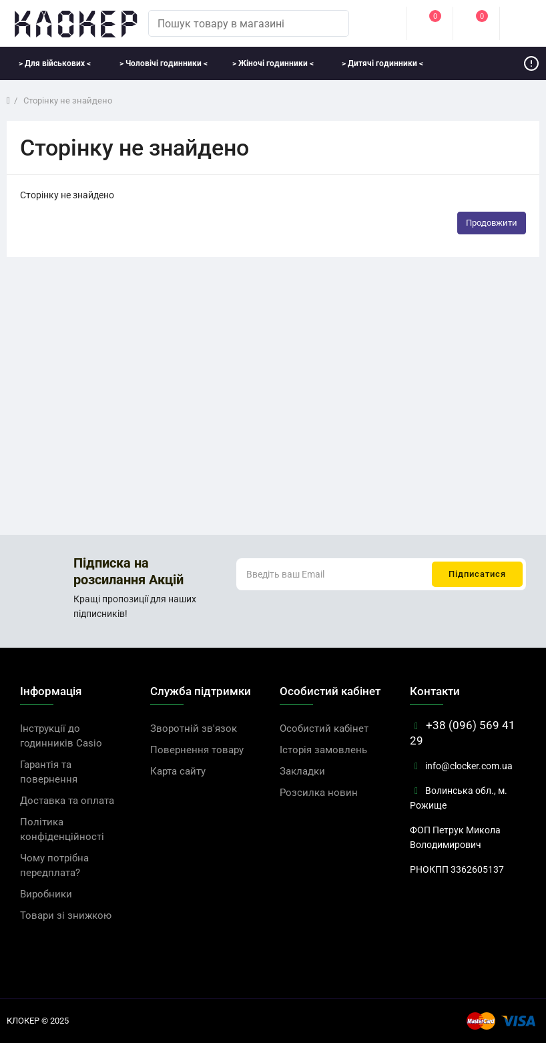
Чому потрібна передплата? (54, 865)
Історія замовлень (323, 750)
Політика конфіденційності (62, 829)
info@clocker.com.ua (461, 766)
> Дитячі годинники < (382, 63)
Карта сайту (178, 771)
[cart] (522, 23)
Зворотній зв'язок (193, 728)
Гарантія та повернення (48, 772)
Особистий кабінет (324, 728)
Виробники (46, 894)
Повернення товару (197, 750)
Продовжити (491, 223)
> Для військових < (55, 63)
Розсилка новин (319, 793)
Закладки (302, 771)
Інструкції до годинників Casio (61, 735)
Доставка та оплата (67, 801)
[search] (332, 23)
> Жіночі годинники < (273, 63)
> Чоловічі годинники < (163, 63)
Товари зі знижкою (65, 915)
